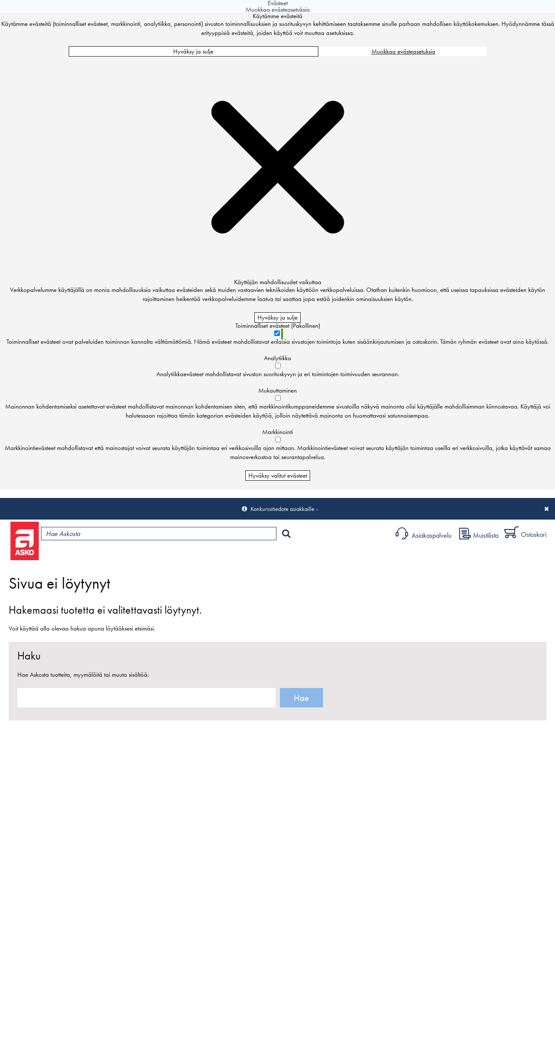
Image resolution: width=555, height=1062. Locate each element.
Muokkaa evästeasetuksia (403, 51)
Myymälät (145, 555)
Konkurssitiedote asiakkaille (282, 509)
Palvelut (190, 555)
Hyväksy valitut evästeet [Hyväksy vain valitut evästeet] (277, 475)
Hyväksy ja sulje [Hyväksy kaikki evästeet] (193, 51)
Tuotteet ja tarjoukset (81, 555)
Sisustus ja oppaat (241, 555)
